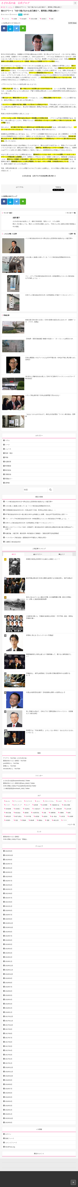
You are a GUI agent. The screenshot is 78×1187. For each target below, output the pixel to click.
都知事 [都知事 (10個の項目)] (32, 820)
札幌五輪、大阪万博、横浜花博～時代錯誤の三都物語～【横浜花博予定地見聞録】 (32, 533)
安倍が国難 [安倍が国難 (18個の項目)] (67, 805)
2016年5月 (8, 1097)
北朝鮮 (15, 19)
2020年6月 (8, 919)
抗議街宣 (8, 461)
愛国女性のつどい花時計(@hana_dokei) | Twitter (19, 783)
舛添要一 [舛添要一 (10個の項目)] (8, 820)
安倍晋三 (44, 19)
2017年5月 (8, 1046)
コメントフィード (11, 1142)
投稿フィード (9, 1138)
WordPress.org (10, 1147)
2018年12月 (9, 965)
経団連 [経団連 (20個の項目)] (37, 816)
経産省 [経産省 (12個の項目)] (45, 816)
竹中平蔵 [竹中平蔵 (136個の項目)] (28, 816)
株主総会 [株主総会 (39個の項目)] (17, 812)
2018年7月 (8, 987)
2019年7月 (8, 936)
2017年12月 (9, 1016)
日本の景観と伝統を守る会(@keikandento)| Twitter (19, 786)
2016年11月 (9, 1071)
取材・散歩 (9, 453)
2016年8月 (8, 1084)
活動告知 (8, 474)
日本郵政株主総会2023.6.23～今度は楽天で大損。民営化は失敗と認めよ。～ (30, 510)
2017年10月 (9, 1025)
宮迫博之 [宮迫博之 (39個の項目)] (27, 809)
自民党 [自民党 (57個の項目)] (63, 816)
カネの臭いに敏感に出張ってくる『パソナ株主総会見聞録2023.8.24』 (28, 506)
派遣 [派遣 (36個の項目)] (45, 812)
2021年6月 (8, 902)
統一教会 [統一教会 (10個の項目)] (54, 816)
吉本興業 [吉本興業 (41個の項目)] (44, 805)
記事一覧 (73, 234)
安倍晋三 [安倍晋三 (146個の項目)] (17, 809)
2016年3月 (8, 1105)
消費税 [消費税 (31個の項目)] (62, 812)
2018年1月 (8, 1012)
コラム (10, 7)
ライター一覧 (71, 213)
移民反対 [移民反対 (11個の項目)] (8, 816)
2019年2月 (8, 957)
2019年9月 (8, 932)
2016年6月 (8, 1093)
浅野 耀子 (26, 14)
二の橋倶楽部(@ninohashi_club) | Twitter (16, 788)
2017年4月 (8, 1050)
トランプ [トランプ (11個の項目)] (68, 801)
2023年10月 (9, 855)
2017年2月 (8, 1059)
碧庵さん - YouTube (9, 766)
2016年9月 (8, 1080)
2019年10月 (9, 927)
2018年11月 (9, 970)
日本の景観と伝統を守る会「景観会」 (15, 839)
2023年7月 (8, 864)
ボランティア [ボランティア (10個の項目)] (18, 805)
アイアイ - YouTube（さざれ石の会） (15, 758)
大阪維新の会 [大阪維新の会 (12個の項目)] (55, 805)
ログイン (8, 1134)
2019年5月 (8, 944)
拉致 (52, 19)
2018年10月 (9, 974)
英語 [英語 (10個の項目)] (16, 820)
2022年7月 (8, 881)
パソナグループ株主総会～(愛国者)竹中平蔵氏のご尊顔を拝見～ (26, 537)
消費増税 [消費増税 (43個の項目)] (52, 812)
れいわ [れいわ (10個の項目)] (8, 801)
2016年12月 (9, 1067)
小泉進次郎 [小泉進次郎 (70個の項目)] (58, 809)
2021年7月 (8, 898)
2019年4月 (8, 948)
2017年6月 (8, 1042)
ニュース (8, 449)
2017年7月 (8, 1038)
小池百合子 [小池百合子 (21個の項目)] (37, 809)
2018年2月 (8, 1008)
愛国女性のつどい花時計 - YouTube (14, 760)
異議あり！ (9, 478)
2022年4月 (8, 885)
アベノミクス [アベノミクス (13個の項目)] (18, 801)
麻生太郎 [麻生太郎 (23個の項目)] (56, 820)
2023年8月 (8, 859)
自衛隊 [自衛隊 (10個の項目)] (71, 816)
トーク (7, 444)
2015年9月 (8, 1122)
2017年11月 (9, 1021)
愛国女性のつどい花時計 (11, 836)
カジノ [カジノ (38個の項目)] (38, 801)
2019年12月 (9, 923)
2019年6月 (8, 940)
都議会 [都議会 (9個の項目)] (40, 820)
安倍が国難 (34, 19)
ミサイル (6, 19)
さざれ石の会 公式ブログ (15, 3)
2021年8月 (8, 893)
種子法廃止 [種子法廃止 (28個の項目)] (18, 816)
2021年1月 (8, 906)
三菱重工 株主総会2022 (13, 542)
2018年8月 (8, 982)
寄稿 (6, 457)
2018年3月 (8, 1004)
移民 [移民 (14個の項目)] (69, 812)
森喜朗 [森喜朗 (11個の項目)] (26, 812)
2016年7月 (8, 1089)
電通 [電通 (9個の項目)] (48, 820)
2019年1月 (8, 961)
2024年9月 (8, 851)
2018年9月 (8, 978)
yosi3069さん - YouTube (11, 763)
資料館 (7, 483)
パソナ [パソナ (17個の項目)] (8, 805)
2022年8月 (8, 876)
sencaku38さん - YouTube (11, 768)
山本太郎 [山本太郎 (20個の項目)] (68, 809)
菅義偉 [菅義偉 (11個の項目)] (24, 820)
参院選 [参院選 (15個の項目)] (36, 805)
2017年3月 (8, 1055)
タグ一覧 (72, 824)
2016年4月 (8, 1101)
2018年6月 (8, 991)
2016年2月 (8, 1110)
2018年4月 (8, 999)
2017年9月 (8, 1029)
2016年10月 (9, 1076)
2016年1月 (8, 1114)
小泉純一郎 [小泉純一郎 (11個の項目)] (48, 809)
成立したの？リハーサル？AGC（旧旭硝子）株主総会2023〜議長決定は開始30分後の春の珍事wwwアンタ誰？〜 (39, 528)
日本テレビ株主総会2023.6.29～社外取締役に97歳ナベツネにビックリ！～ (29, 523)
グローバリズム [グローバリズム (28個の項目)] (49, 801)
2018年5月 (8, 995)
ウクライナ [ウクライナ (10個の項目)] (29, 801)
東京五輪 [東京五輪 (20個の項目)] (8, 812)
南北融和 (23, 19)
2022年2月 (8, 889)
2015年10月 (9, 1118)
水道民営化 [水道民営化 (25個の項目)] (36, 812)
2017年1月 (8, 1063)
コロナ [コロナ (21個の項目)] (60, 801)
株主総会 (8, 470)
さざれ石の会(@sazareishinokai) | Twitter (16, 780)
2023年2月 (8, 872)
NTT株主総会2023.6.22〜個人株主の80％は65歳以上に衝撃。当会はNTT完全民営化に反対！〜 (36, 514)
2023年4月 (8, 868)
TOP (3, 7)
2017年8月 (8, 1033)
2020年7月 (8, 915)
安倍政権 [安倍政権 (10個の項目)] (8, 809)
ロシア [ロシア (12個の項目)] (28, 805)
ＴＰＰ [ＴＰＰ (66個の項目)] (65, 820)
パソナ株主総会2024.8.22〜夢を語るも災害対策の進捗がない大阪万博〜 (29, 501)
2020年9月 (8, 910)
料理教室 (8, 466)
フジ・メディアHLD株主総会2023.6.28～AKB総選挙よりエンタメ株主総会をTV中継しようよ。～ (37, 518)
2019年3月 (8, 953)
